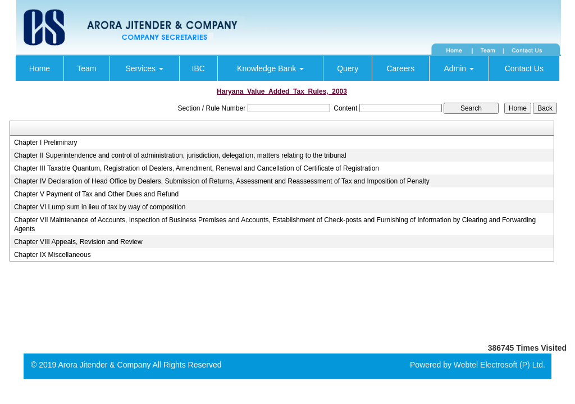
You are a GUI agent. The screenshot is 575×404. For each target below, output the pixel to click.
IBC (198, 68)
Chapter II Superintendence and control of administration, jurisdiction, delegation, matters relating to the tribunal (180, 155)
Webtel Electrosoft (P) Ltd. (499, 364)
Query (347, 68)
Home (39, 68)
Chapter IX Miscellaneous (52, 255)
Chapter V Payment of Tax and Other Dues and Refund (96, 194)
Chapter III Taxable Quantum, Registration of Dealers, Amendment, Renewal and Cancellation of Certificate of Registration (196, 168)
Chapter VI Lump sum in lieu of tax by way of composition (99, 207)
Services (144, 68)
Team (86, 68)
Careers (400, 68)
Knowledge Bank (270, 68)
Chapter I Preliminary (45, 142)
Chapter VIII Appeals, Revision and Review (78, 242)
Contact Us (524, 68)
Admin (459, 68)
